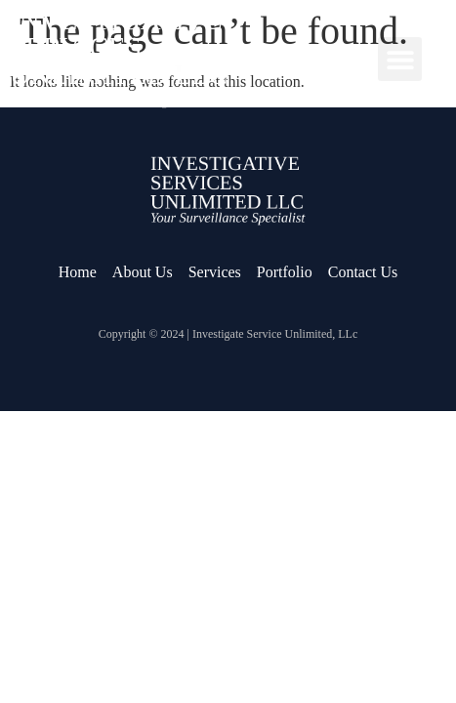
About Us (142, 272)
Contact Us (363, 272)
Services (214, 272)
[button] (400, 59)
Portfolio (284, 272)
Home (78, 272)
